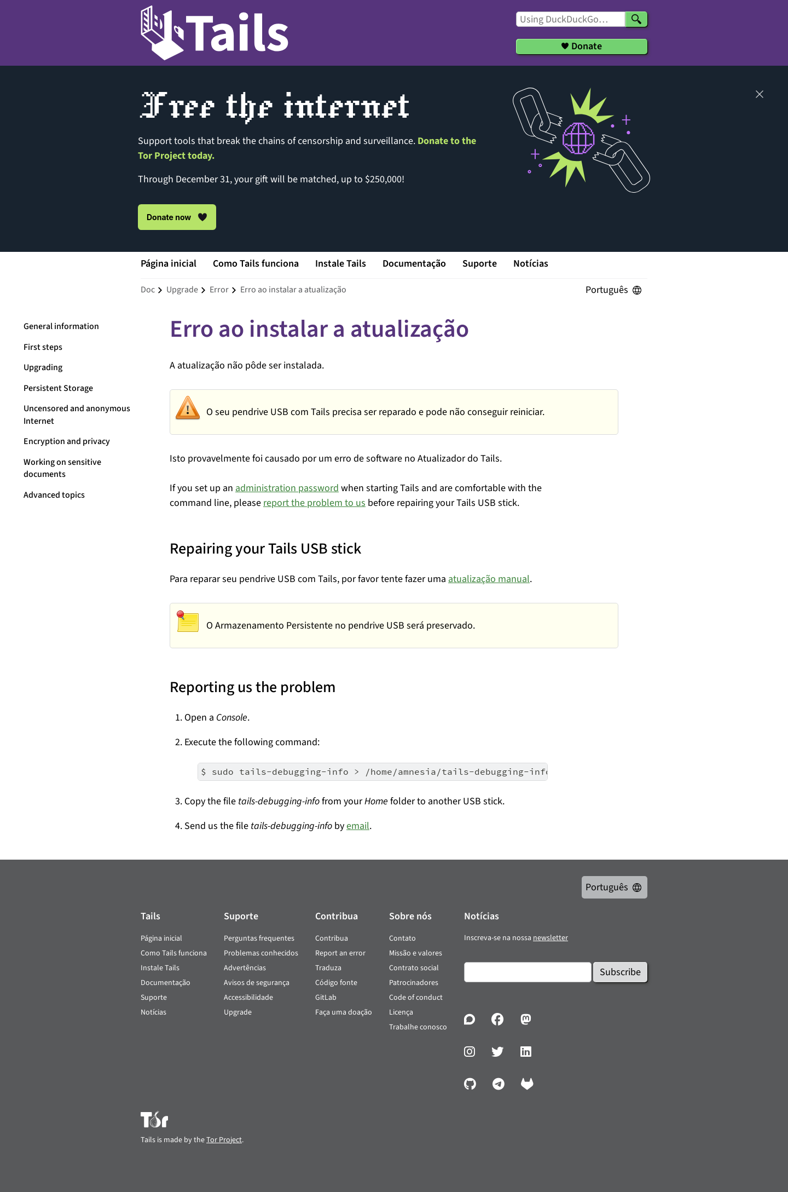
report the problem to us (314, 503)
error (219, 290)
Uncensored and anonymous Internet (77, 414)
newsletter (550, 937)
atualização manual (489, 579)
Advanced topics (54, 495)
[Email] (528, 972)
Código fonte (336, 982)
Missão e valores (415, 953)
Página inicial (168, 263)
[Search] (636, 19)
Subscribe (620, 972)
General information (61, 326)
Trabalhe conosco (418, 1027)
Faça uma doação (343, 1012)
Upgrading (43, 367)
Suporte (479, 263)
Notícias (530, 263)
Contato (402, 938)
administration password (287, 488)
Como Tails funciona (256, 263)
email (357, 826)
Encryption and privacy (67, 441)
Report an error (340, 953)
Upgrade (238, 1012)
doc (148, 290)
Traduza (328, 968)
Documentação (414, 263)
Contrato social (414, 968)
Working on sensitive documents (62, 468)
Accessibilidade (248, 997)
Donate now (177, 217)
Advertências (245, 968)
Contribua (331, 938)
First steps (43, 347)
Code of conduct (416, 997)
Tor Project (224, 1140)
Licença (401, 1012)
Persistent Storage (58, 388)
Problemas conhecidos (261, 953)
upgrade (182, 290)
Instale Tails (340, 263)
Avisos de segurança (256, 982)
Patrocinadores (413, 982)
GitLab (326, 997)
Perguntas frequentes (259, 938)
